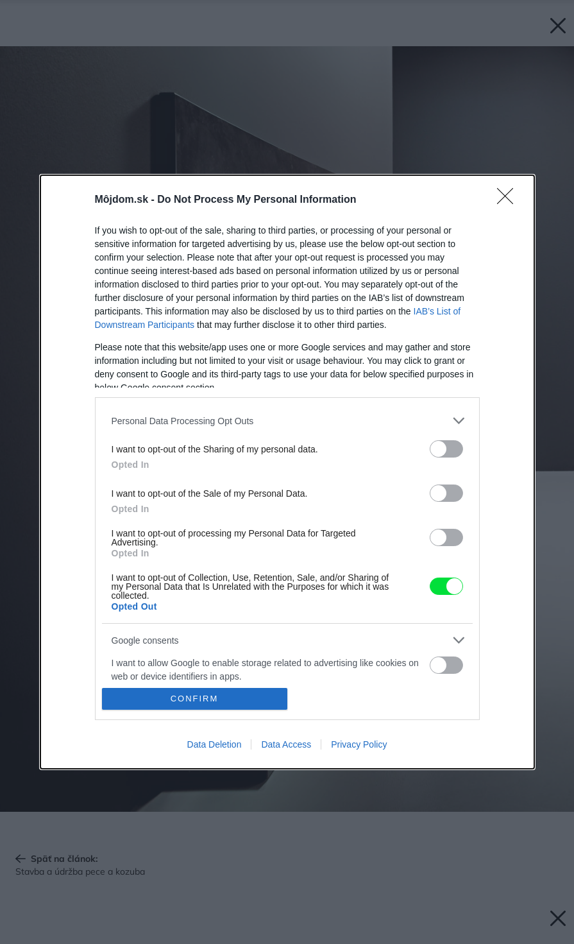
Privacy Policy (359, 744)
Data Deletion (214, 744)
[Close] (509, 200)
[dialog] (287, 471)
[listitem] (287, 420)
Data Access (286, 744)
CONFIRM (195, 698)
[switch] (446, 449)
